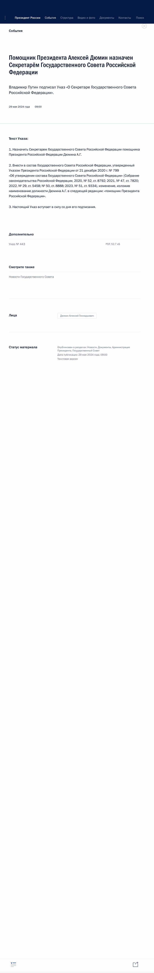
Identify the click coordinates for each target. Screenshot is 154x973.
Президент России (27, 6)
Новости (92, 347)
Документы (104, 347)
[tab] (13, 964)
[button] (6, 6)
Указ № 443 (17, 244)
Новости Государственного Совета (31, 277)
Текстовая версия (67, 359)
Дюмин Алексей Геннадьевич (77, 316)
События (16, 31)
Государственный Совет (86, 350)
